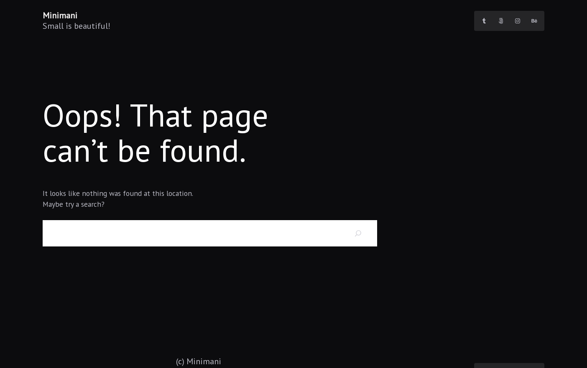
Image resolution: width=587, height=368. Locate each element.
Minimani (60, 15)
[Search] (358, 233)
